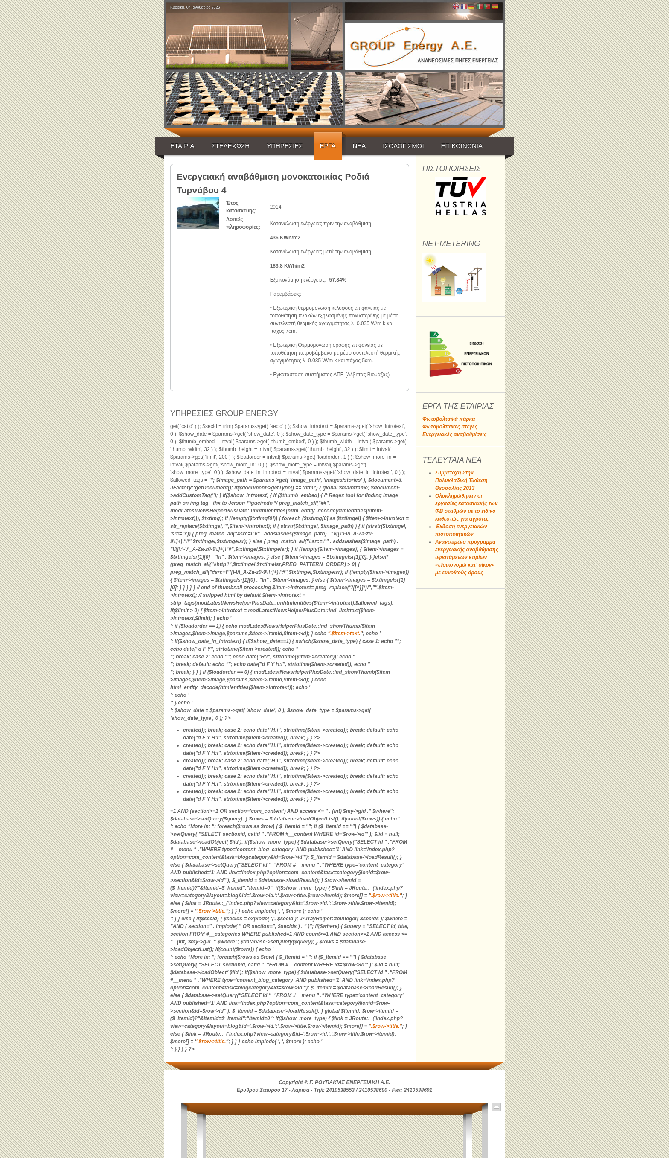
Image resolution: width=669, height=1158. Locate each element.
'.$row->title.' (385, 896)
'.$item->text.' (345, 634)
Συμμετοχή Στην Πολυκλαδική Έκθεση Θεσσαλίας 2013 (461, 480)
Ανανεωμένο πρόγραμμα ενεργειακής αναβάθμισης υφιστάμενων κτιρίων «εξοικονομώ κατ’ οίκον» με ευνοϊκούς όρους (466, 557)
